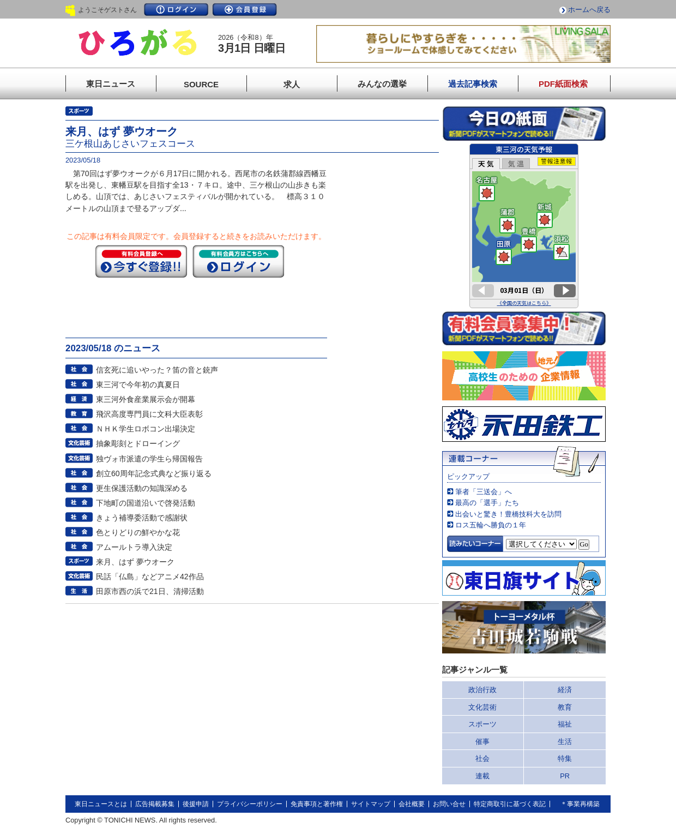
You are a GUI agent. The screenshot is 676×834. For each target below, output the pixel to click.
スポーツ (482, 724)
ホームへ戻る (589, 9)
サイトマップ (370, 804)
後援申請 (196, 804)
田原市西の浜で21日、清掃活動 (150, 591)
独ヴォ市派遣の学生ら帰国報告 (149, 458)
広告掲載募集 (154, 804)
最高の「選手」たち (487, 503)
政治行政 (482, 690)
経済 (565, 690)
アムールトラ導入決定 (134, 547)
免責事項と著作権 (317, 804)
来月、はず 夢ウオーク (135, 561)
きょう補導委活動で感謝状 (142, 517)
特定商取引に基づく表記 (510, 804)
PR (565, 776)
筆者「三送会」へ (483, 492)
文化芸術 (482, 707)
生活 (565, 741)
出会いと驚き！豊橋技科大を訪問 (508, 514)
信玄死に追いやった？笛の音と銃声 (157, 369)
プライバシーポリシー (249, 804)
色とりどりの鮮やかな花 (138, 532)
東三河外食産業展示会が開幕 (145, 399)
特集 (565, 758)
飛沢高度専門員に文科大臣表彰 (149, 414)
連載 (482, 776)
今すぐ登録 (141, 261)
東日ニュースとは (101, 804)
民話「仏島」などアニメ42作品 (150, 576)
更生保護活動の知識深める (142, 488)
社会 (482, 758)
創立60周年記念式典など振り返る (154, 473)
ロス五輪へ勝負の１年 (490, 525)
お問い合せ (449, 804)
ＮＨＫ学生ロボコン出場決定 (145, 428)
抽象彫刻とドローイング (138, 443)
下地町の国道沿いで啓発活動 (145, 503)
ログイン (176, 9)
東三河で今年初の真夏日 (138, 384)
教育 (565, 707)
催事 (482, 741)
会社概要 (412, 804)
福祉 (565, 724)
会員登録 (245, 9)
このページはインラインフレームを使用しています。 (523, 225)
